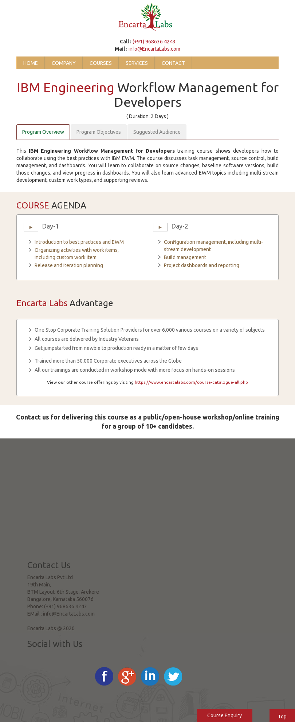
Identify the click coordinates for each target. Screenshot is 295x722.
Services (137, 63)
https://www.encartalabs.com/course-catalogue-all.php (191, 382)
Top (282, 716)
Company (64, 63)
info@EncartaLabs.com (154, 49)
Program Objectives (98, 132)
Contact (173, 63)
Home (30, 63)
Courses (101, 63)
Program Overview (43, 132)
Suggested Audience (157, 132)
